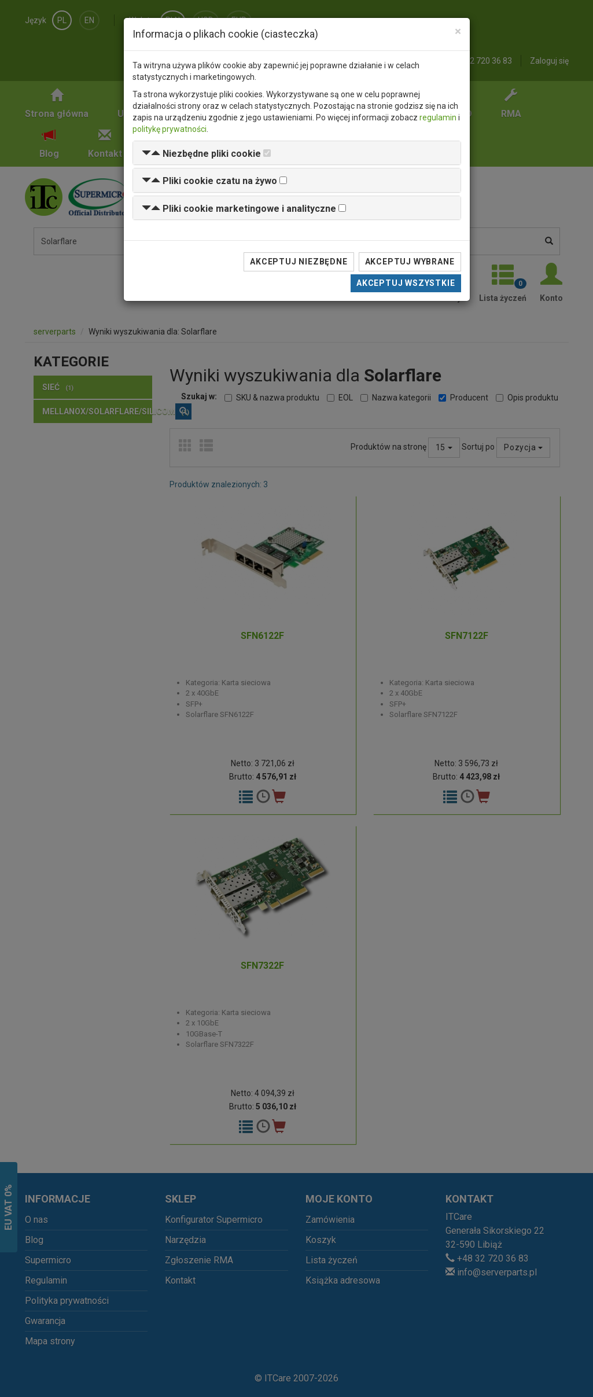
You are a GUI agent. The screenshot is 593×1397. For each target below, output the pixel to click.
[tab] (297, 153)
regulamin (437, 117)
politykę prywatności (169, 129)
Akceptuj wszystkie (405, 283)
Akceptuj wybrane (410, 261)
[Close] (458, 31)
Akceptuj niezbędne (298, 261)
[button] (201, 153)
